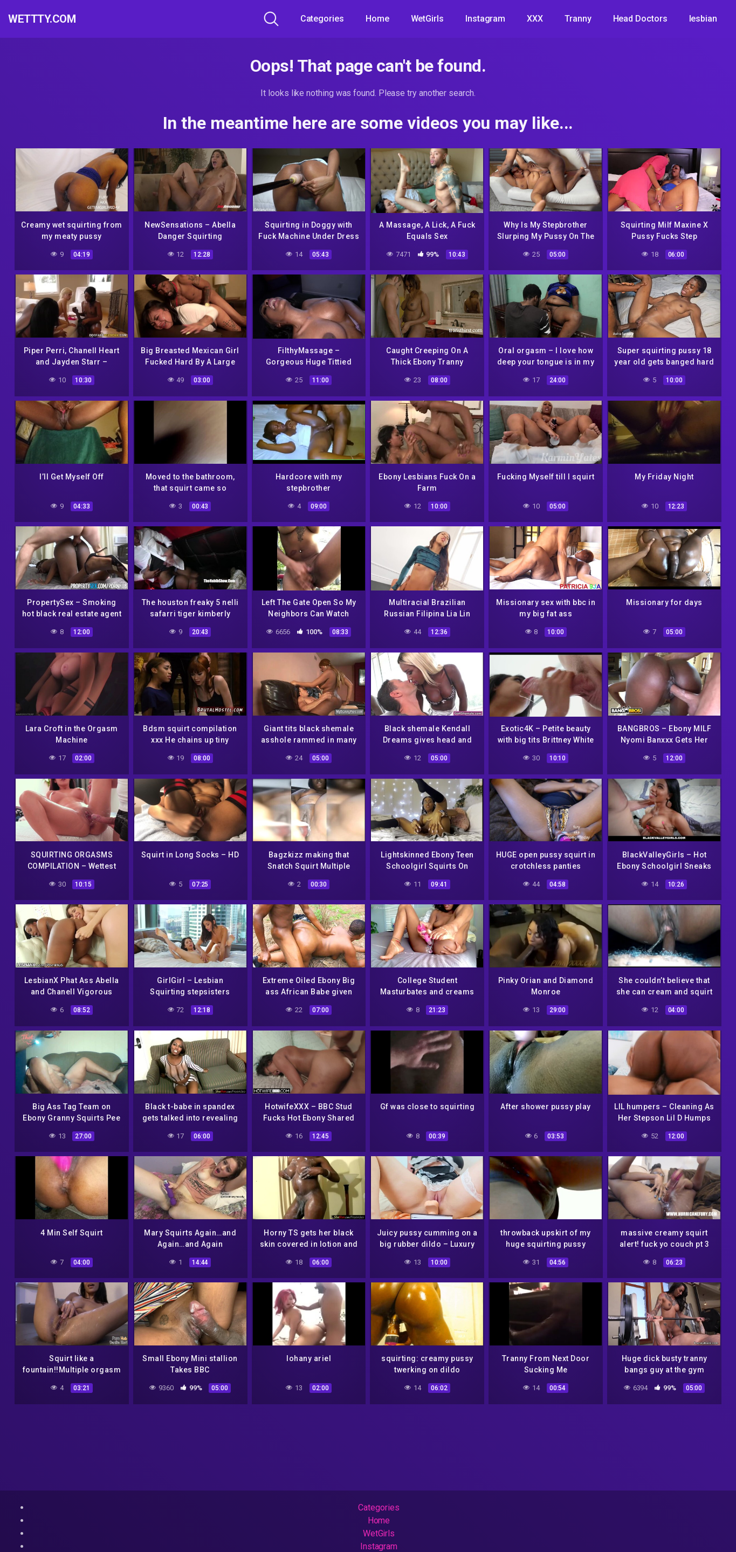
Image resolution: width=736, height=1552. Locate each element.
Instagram (485, 18)
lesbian (703, 18)
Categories (322, 18)
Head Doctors (640, 18)
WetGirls (427, 18)
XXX (535, 18)
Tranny (578, 18)
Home (377, 18)
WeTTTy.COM (55, 19)
